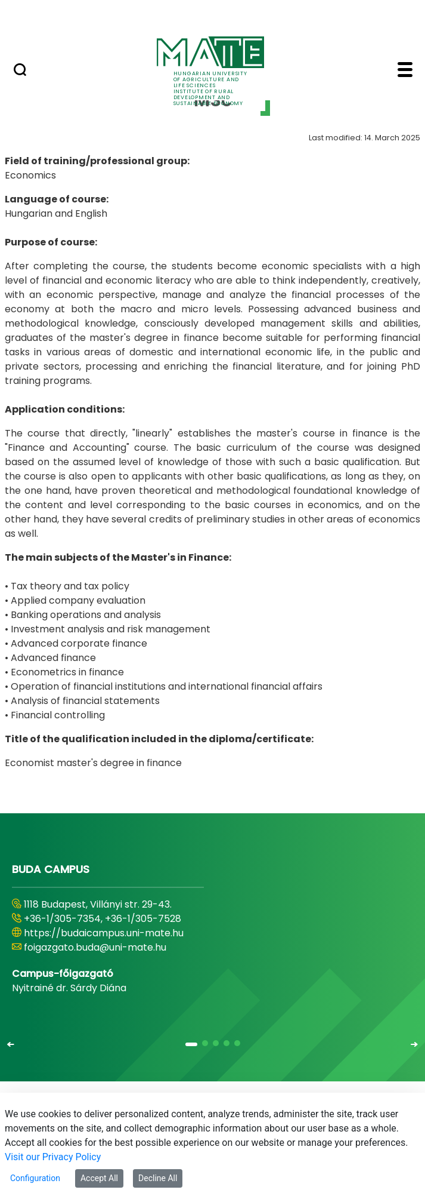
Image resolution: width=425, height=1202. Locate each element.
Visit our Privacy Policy (53, 1157)
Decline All (157, 1178)
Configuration (35, 1178)
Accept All (99, 1178)
